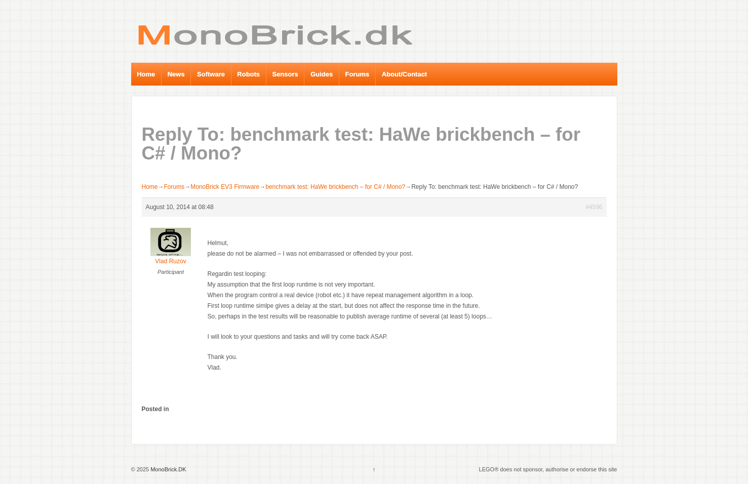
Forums (357, 74)
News (176, 74)
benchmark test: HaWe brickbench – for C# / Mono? (335, 186)
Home (146, 74)
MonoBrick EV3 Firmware (224, 186)
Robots (248, 74)
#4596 (593, 207)
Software (211, 74)
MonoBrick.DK (167, 469)
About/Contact (404, 74)
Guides (321, 74)
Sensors (285, 74)
